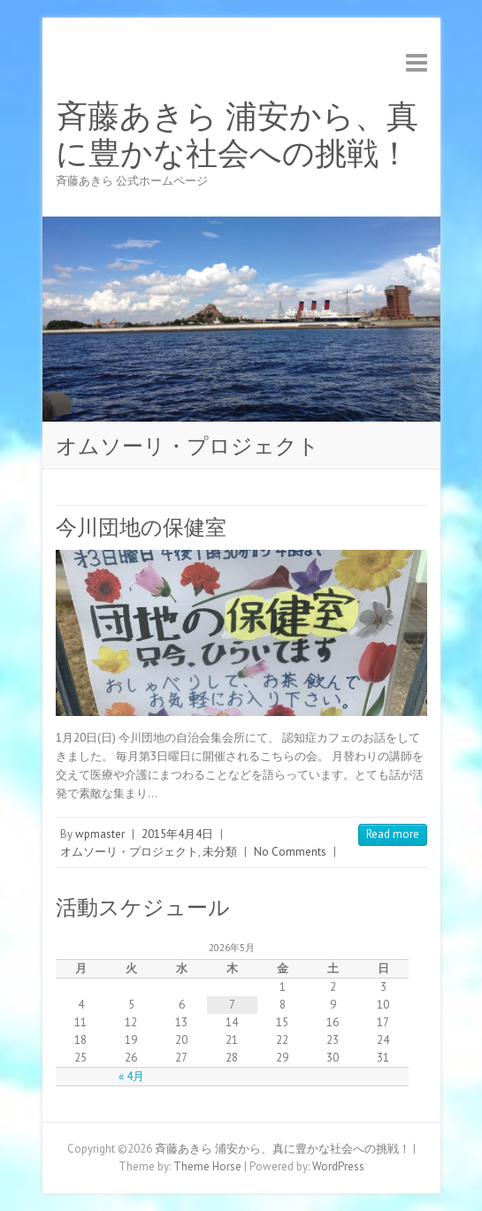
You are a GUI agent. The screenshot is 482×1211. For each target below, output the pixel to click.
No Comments (290, 851)
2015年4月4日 (177, 834)
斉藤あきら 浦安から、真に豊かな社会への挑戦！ (237, 135)
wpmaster (100, 834)
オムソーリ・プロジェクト (129, 851)
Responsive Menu (416, 62)
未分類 (220, 851)
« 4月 (131, 1076)
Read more (392, 834)
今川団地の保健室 (141, 527)
